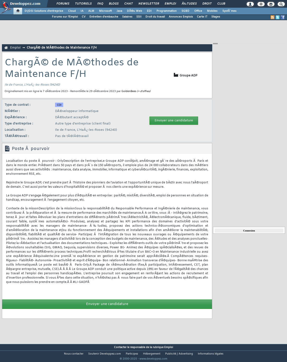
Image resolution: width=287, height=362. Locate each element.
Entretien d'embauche (103, 17)
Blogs (113, 4)
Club (221, 4)
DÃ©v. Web (134, 11)
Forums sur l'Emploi (65, 17)
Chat (128, 4)
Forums (63, 4)
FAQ (100, 4)
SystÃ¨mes (229, 11)
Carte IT (202, 17)
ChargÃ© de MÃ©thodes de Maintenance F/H (62, 48)
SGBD (185, 11)
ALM (91, 11)
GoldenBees (128, 91)
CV (84, 17)
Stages (215, 17)
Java (119, 11)
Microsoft (105, 11)
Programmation (166, 11)
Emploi (170, 4)
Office (198, 11)
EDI (149, 11)
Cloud (72, 11)
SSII (139, 17)
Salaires (127, 17)
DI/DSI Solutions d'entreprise (44, 11)
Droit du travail (155, 17)
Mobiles (212, 11)
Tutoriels (83, 4)
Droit (207, 4)
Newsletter (148, 4)
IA (82, 11)
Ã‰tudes (189, 4)
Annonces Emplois (181, 17)
